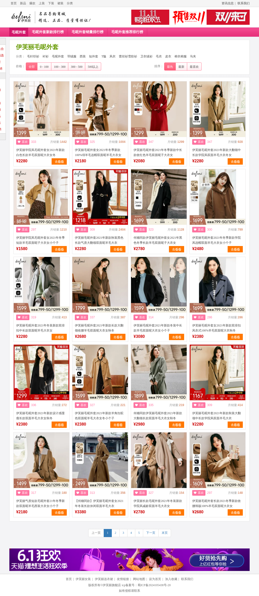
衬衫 (45, 56)
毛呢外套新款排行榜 (48, 32)
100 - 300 (60, 67)
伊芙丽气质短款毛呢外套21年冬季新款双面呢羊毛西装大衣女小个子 (40, 503)
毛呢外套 (19, 32)
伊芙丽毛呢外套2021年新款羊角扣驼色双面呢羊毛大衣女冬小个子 (99, 415)
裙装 (60, 3)
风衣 (113, 56)
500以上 (93, 67)
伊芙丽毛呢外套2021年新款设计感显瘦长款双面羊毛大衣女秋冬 (40, 415)
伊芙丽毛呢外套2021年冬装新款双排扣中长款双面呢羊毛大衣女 (40, 328)
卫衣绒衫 (146, 56)
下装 (51, 3)
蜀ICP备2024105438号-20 (154, 585)
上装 (42, 3)
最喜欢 (194, 67)
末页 (165, 533)
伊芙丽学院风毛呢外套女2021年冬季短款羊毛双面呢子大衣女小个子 (40, 240)
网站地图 (139, 579)
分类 (70, 3)
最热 (170, 67)
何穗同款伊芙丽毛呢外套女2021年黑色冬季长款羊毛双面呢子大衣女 (158, 240)
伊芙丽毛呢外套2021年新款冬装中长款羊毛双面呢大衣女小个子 (158, 328)
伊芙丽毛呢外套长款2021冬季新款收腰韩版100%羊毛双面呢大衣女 (216, 503)
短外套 (93, 56)
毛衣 (159, 56)
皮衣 (168, 56)
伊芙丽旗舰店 (112, 585)
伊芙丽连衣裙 (104, 579)
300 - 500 (76, 67)
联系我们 (244, 3)
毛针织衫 (33, 56)
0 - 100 (44, 67)
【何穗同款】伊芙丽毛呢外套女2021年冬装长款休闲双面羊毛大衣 (99, 503)
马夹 (193, 56)
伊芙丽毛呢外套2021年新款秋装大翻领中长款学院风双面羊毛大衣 (216, 415)
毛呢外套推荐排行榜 (127, 32)
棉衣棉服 (181, 56)
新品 (23, 3)
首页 (14, 3)
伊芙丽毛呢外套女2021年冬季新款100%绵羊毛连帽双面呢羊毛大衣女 (98, 152)
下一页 (150, 533)
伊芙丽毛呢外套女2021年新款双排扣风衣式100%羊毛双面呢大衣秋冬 (216, 328)
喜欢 (25, 142)
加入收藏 (171, 579)
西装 (83, 56)
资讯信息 (228, 3)
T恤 (103, 56)
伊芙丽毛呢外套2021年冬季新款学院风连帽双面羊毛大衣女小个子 (216, 240)
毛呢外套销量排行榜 (87, 32)
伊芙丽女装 (83, 579)
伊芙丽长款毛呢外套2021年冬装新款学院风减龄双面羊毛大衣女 (158, 503)
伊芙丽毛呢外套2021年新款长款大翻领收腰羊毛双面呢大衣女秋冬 (99, 328)
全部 (32, 67)
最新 (181, 67)
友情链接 (123, 579)
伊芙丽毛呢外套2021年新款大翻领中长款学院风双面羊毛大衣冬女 (216, 152)
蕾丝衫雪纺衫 (128, 56)
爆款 (32, 3)
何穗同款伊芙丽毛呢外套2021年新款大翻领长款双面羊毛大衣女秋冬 (158, 415)
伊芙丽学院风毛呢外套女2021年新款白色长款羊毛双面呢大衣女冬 (40, 152)
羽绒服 (71, 56)
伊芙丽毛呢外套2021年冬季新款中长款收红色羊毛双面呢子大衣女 (158, 152)
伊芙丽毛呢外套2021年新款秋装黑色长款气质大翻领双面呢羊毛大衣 (99, 240)
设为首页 (155, 579)
